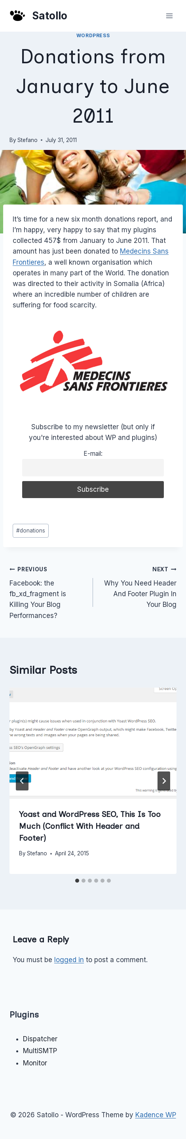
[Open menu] (169, 15)
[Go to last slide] (22, 780)
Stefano (27, 140)
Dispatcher (40, 1039)
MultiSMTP (40, 1051)
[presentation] (93, 743)
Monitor (35, 1063)
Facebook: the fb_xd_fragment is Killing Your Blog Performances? (47, 591)
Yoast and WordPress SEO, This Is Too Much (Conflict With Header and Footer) (90, 826)
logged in (69, 960)
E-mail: (93, 453)
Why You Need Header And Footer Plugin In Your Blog (138, 586)
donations (30, 530)
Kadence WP (155, 1115)
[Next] (164, 780)
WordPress (93, 35)
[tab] (77, 881)
